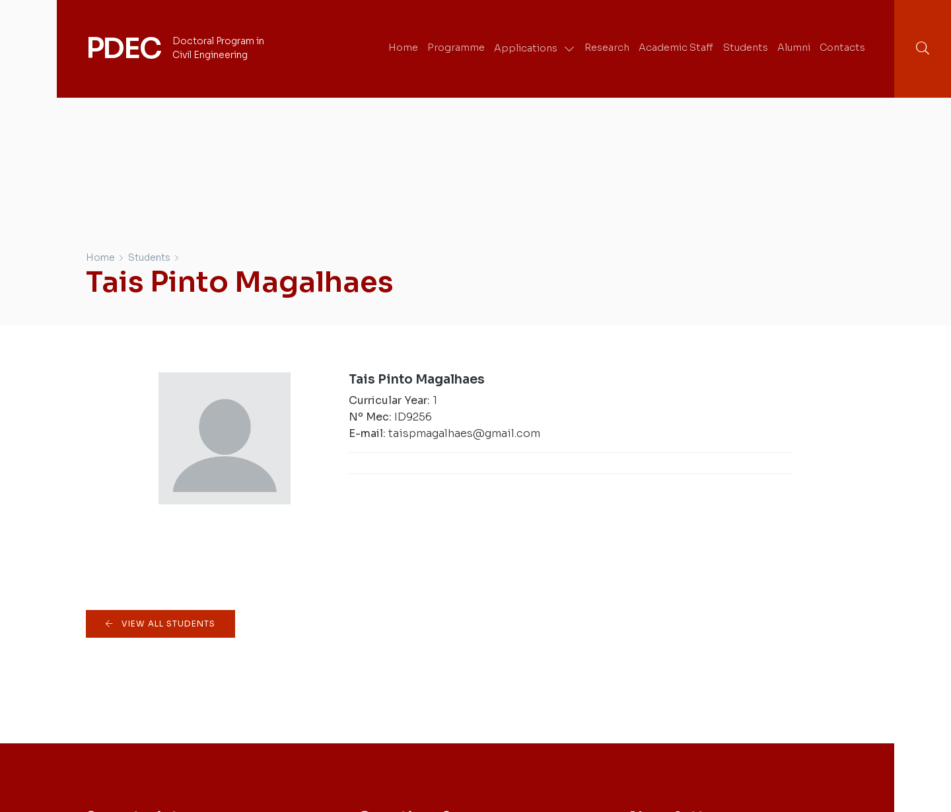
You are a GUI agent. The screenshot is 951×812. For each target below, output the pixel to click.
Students (149, 257)
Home (100, 257)
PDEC (123, 48)
